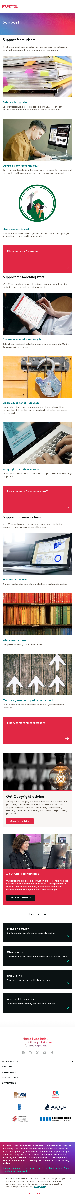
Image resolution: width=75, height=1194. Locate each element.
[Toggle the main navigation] (69, 6)
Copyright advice (19, 821)
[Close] (70, 1182)
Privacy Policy (40, 1189)
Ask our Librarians (20, 897)
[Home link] (10, 6)
